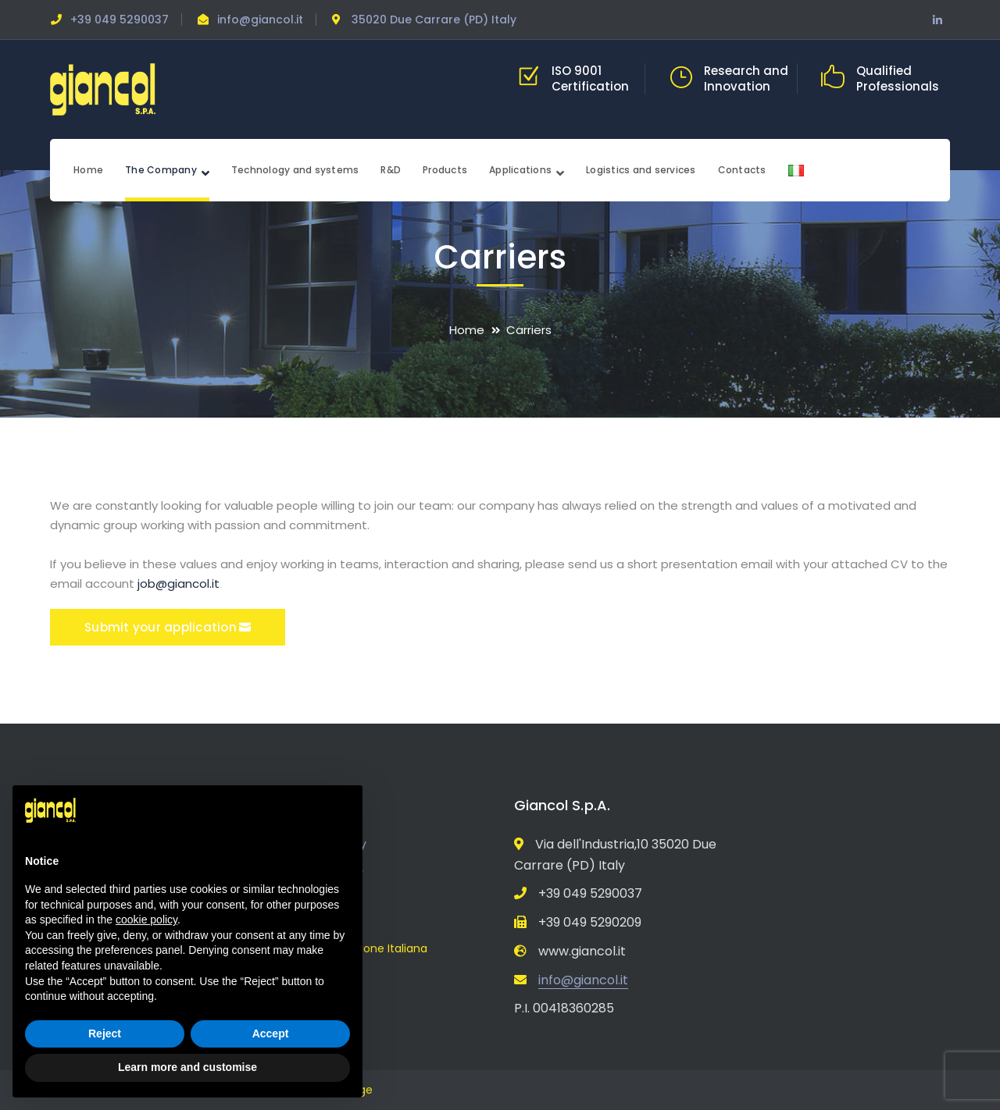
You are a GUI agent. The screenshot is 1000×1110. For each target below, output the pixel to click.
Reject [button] (104, 1033)
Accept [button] (270, 1033)
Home (466, 330)
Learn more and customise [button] (187, 1067)
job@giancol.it (179, 583)
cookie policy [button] (146, 919)
